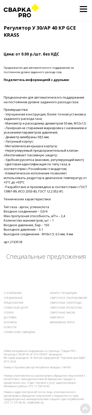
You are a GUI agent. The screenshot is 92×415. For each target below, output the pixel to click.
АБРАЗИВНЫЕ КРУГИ (62, 322)
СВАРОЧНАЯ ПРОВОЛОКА (66, 307)
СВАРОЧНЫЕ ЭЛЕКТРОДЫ (65, 302)
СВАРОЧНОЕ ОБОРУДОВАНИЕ (68, 298)
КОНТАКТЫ (10, 322)
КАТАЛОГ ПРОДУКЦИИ (63, 293)
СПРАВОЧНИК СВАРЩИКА (19, 332)
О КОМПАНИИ (13, 293)
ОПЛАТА (8, 312)
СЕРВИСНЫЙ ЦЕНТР (16, 307)
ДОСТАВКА (10, 317)
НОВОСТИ (10, 327)
